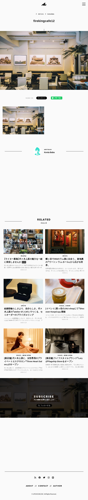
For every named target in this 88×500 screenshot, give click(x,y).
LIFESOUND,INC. (38, 494)
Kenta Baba (50, 14)
